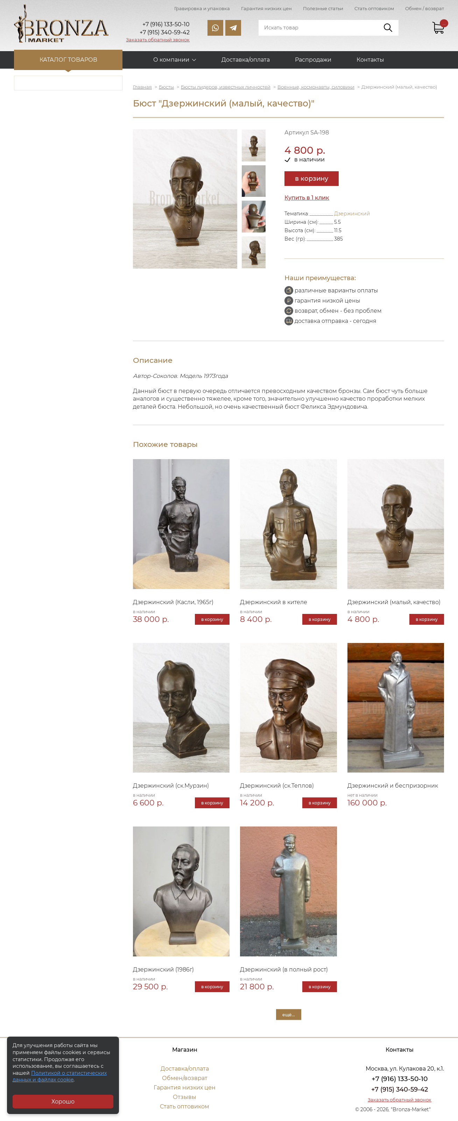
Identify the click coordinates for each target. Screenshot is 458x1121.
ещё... (288, 1014)
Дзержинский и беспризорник (392, 785)
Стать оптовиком (374, 8)
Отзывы (184, 1097)
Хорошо (63, 1101)
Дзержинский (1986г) (163, 969)
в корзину (311, 178)
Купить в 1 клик (306, 197)
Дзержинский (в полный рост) (284, 969)
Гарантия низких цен (266, 8)
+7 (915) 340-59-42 (399, 1089)
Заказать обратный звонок (158, 39)
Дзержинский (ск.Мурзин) (171, 785)
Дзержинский (352, 213)
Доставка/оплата (245, 59)
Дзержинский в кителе (273, 602)
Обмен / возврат (424, 8)
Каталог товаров (68, 59)
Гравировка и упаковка (202, 8)
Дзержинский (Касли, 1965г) (173, 602)
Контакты (370, 59)
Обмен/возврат (184, 1078)
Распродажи (313, 59)
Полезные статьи (323, 8)
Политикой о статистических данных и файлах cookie (60, 1076)
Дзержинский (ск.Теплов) (277, 785)
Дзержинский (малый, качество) (394, 602)
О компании (171, 59)
